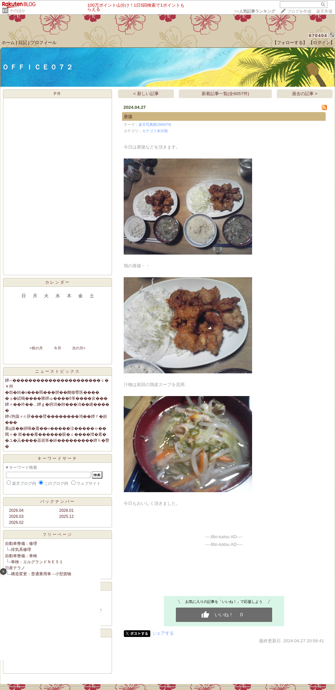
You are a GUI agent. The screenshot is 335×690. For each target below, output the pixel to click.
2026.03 (16, 516)
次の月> (78, 348)
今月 (57, 348)
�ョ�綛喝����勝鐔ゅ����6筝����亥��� (56, 398)
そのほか (17, 10)
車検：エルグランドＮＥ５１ (37, 562)
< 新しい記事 (146, 93)
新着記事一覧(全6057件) (225, 93)
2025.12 (66, 516)
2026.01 (66, 510)
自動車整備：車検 (21, 556)
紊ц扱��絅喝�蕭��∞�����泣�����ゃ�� (55, 428)
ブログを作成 (299, 11)
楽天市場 (324, 11)
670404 (318, 35)
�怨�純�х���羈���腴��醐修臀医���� (52, 392)
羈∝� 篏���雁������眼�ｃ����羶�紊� (55, 434)
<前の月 (35, 348)
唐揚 (128, 116)
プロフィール (43, 42)
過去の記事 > (305, 93)
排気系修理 (21, 549)
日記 (22, 42)
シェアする (163, 633)
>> (254, 11)
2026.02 (16, 522)
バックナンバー (57, 501)
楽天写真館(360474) (154, 124)
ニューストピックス (57, 371)
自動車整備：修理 (21, 543)
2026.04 (16, 510)
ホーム (8, 42)
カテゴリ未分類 (155, 131)
